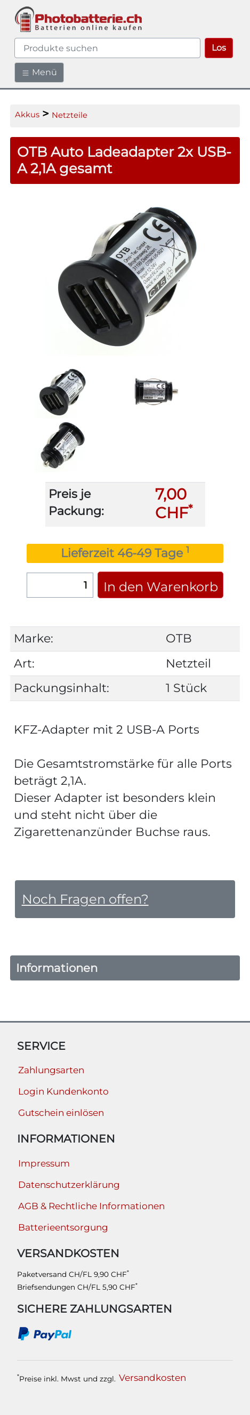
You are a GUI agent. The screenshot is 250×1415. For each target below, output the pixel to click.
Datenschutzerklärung (69, 1184)
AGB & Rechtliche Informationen (91, 1206)
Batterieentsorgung (63, 1227)
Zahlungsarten (51, 1070)
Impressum (44, 1163)
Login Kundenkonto (63, 1091)
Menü (39, 72)
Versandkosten (152, 1377)
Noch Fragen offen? (85, 899)
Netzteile (69, 115)
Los (219, 48)
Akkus (27, 114)
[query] (107, 48)
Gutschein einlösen (61, 1112)
